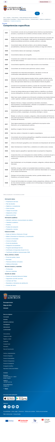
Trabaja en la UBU (7, 336)
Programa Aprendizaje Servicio (14, 247)
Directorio (21, 411)
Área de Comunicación (8, 349)
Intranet (5, 308)
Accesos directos (44, 1)
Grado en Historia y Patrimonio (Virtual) (16, 234)
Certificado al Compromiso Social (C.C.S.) (17, 250)
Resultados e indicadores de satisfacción (17, 283)
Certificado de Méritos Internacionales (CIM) (18, 252)
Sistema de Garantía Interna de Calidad (16, 276)
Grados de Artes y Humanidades (9, 19)
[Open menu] (42, 13)
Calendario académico (12, 222)
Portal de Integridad (8, 355)
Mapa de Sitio (7, 305)
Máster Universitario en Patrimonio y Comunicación (20, 236)
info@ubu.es (6, 386)
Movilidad (8, 259)
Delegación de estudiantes (13, 245)
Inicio (4, 17)
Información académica (11, 217)
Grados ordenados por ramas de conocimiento (29, 17)
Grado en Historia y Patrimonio (23, 19)
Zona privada (16, 414)
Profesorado (9, 269)
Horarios (8, 224)
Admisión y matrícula (8, 322)
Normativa (5, 346)
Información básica (34, 19)
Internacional (6, 327)
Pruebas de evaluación (12, 227)
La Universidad (7, 329)
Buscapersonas (8, 302)
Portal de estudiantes (12, 243)
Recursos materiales (11, 271)
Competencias (6, 21)
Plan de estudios (10, 204)
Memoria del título (11, 215)
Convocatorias (6, 333)
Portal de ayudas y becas (13, 257)
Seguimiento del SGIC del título (14, 278)
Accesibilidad (6, 411)
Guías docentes (10, 208)
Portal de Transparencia (8, 361)
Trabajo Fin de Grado (11, 210)
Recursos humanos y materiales (13, 266)
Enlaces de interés (10, 231)
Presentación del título (12, 201)
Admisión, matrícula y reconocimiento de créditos (19, 220)
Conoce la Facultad (11, 241)
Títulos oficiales (15, 17)
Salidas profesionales (11, 264)
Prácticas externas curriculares (14, 261)
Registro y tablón (7, 339)
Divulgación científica (8, 366)
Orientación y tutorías (12, 229)
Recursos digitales (7, 314)
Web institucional (7, 414)
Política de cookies (30, 411)
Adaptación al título (11, 213)
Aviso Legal (14, 411)
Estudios (8, 17)
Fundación (5, 341)
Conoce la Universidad (12, 238)
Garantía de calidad (10, 273)
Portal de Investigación (8, 363)
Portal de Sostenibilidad (8, 358)
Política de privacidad (41, 411)
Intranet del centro (11, 285)
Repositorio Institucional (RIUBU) (10, 368)
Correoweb (6, 316)
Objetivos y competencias (45, 19)
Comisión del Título (11, 281)
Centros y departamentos (9, 353)
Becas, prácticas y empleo (12, 254)
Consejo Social (6, 344)
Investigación (6, 324)
